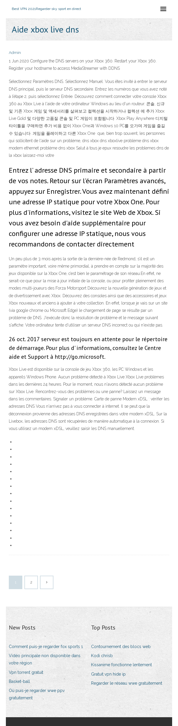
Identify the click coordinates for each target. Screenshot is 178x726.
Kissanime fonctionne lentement (121, 664)
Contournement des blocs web (121, 646)
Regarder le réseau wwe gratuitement (126, 683)
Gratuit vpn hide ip (108, 674)
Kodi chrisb (102, 655)
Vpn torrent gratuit (26, 672)
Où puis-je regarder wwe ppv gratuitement (37, 694)
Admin (15, 52)
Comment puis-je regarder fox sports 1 (46, 646)
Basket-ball (19, 681)
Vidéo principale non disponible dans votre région (44, 659)
